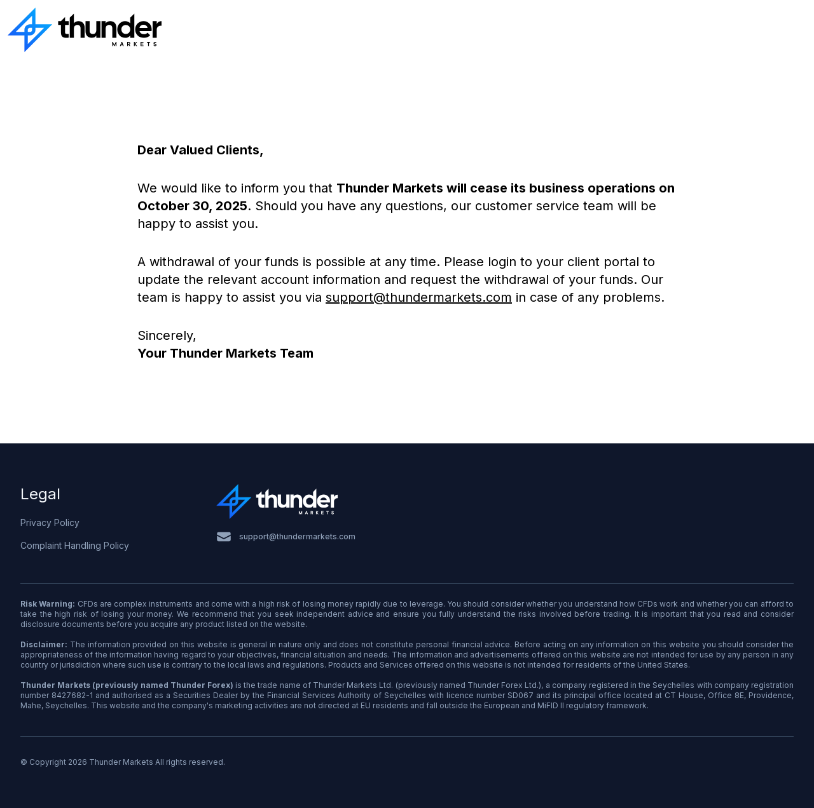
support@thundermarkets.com (419, 297)
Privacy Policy (49, 522)
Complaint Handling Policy (74, 545)
